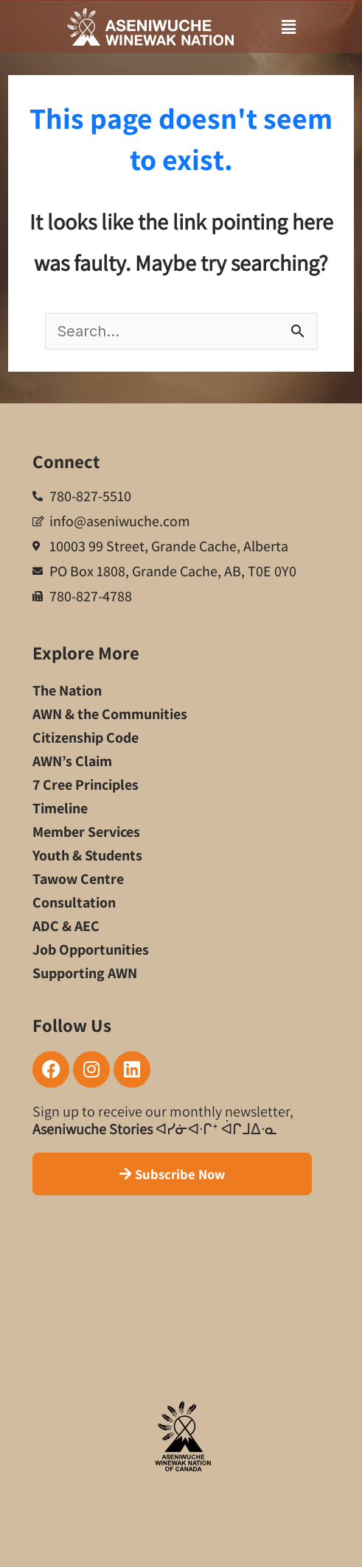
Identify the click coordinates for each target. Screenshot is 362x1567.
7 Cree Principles (85, 784)
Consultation (74, 902)
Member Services (86, 831)
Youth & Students (87, 855)
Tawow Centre (78, 878)
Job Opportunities (90, 949)
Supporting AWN (84, 973)
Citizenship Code (85, 737)
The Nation (67, 690)
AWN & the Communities (109, 714)
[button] (272, 27)
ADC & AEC (66, 925)
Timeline (60, 808)
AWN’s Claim (72, 761)
